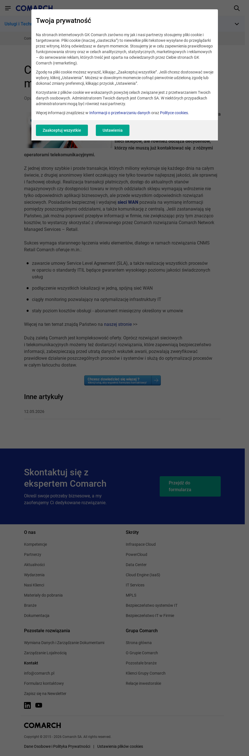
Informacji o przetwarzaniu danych (119, 113)
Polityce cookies (174, 113)
